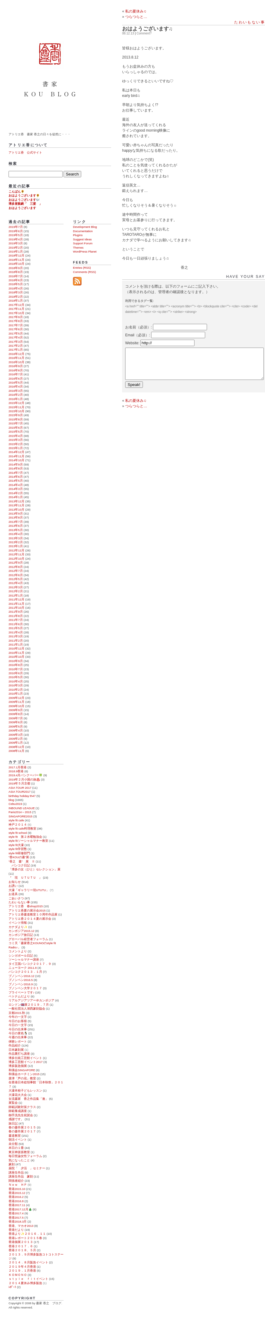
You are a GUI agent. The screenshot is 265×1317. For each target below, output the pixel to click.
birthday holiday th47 (22, 796)
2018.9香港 (16, 771)
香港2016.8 (16, 1201)
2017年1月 (16, 349)
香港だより (16, 1229)
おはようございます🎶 (24, 199)
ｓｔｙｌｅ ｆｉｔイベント (28, 1278)
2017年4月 (16, 337)
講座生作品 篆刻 (21, 1176)
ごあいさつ (16, 898)
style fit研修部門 (19, 853)
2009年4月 (16, 730)
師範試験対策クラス (22, 1107)
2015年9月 (16, 415)
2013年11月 (16, 505)
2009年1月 (16, 742)
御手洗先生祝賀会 (21, 1115)
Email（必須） (137, 335)
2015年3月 (16, 439)
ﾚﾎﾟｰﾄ (12, 1287)
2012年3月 (16, 587)
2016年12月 (16, 354)
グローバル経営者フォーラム (28, 939)
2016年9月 (16, 366)
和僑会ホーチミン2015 (24, 1074)
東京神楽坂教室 (19, 1152)
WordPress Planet (84, 251)
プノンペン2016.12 (21, 976)
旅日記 (13, 1123)
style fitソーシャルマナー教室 (28, 840)
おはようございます (22, 208)
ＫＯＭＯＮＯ (18, 1274)
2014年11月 (16, 456)
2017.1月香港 (18, 767)
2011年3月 (16, 636)
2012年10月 (16, 558)
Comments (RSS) (84, 272)
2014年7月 (16, 472)
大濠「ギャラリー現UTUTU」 (29, 890)
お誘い (13, 885)
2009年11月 (16, 701)
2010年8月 (16, 665)
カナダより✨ (18, 927)
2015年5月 (16, 431)
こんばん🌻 (16, 191)
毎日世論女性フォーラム (25, 1156)
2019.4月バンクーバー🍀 (25, 775)
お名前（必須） (138, 327)
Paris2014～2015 (20, 812)
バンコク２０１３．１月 (25, 971)
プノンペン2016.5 (21, 980)
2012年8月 (16, 566)
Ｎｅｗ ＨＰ (18, 1184)
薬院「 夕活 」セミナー (27, 1168)
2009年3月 (16, 734)
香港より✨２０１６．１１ (27, 1233)
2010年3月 (16, 685)
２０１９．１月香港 (22, 1270)
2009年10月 (16, 706)
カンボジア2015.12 (21, 931)
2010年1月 (16, 693)
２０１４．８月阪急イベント (28, 1262)
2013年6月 (16, 525)
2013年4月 (16, 534)
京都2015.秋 (17, 1012)
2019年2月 (16, 247)
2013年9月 (16, 513)
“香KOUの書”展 (19, 857)
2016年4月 (16, 386)
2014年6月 (16, 476)
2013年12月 (16, 501)
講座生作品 (16, 1172)
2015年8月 (16, 419)
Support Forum (83, 243)
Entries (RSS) (82, 267)
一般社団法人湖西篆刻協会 (27, 1008)
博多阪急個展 (18, 1065)
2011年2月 (16, 640)
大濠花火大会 (18, 1094)
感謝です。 (16, 1119)
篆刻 (12, 1164)
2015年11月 (16, 407)
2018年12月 (16, 255)
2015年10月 (16, 411)
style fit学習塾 (18, 849)
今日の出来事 (18, 1029)
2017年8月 (16, 321)
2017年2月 (16, 345)
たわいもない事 (249, 22)
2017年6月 (16, 329)
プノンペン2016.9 (21, 984)
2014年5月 (16, 480)
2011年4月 (16, 632)
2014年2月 (16, 493)
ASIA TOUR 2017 (20, 787)
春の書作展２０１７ (22, 1131)
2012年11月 (16, 554)
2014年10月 (16, 460)
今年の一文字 (18, 1016)
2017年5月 (16, 333)
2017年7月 (16, 325)
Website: (132, 343)
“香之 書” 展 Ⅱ (22, 861)
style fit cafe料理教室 (22, 828)
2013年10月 (16, 509)
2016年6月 (16, 378)
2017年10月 (16, 313)
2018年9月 (16, 268)
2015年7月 (16, 423)
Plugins (77, 235)
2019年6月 (16, 231)
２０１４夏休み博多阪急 (25, 1283)
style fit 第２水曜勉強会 (25, 836)
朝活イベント (18, 1139)
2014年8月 (16, 468)
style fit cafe (16, 820)
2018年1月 (16, 300)
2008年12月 (16, 747)
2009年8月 (16, 714)
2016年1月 (16, 399)
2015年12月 (16, 403)
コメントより (18, 951)
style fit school (18, 832)
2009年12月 (16, 697)
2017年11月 (16, 308)
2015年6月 (16, 427)
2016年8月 (16, 370)
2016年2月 (16, 394)
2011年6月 (16, 624)
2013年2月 (16, 542)
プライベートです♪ (21, 992)
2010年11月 (16, 652)
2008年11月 (16, 750)
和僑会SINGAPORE (22, 1070)
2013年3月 (16, 538)
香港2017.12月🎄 (20, 1209)
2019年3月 (16, 243)
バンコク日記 (19, 865)
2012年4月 (16, 583)
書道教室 (15, 1135)
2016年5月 (16, 382)
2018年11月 (16, 259)
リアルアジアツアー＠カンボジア (31, 1000)
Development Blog (85, 226)
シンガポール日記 (21, 955)
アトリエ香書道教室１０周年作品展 (33, 914)
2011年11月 (16, 603)
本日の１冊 (16, 1147)
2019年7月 (16, 226)
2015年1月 (16, 448)
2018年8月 (16, 272)
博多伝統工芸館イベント (25, 1058)
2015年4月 (16, 435)
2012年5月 (16, 579)
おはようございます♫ (147, 28)
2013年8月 (16, 517)
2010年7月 (16, 669)
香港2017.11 (17, 1205)
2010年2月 (16, 689)
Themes (78, 247)
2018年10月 (16, 263)
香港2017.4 (16, 1213)
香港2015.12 (17, 1193)
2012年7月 (16, 570)
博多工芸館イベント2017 (25, 1062)
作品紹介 (15, 1045)
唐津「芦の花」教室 (22, 1078)
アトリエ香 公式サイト (25, 152)
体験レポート (18, 1041)
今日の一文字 (18, 1025)
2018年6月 (16, 280)
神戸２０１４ (18, 824)
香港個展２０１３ (21, 1242)
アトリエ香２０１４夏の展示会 (30, 918)
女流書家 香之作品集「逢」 (28, 1098)
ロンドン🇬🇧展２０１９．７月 (29, 1004)
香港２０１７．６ (21, 1246)
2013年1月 (16, 546)
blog (11, 800)
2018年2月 (16, 296)
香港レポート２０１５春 (25, 1238)
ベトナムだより (19, 996)
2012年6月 (16, 575)
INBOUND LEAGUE (22, 808)
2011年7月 (16, 619)
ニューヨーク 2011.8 (23, 967)
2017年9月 (16, 317)
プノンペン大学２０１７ (25, 988)
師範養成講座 (18, 1111)
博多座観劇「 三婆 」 (25, 203)
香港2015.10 (17, 1189)
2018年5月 (16, 284)
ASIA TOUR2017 (20, 791)
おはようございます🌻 (24, 195)
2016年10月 (16, 362)
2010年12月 (16, 648)
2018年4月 (16, 288)
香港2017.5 (16, 1217)
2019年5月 (16, 235)
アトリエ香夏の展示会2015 (27, 910)
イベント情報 (18, 922)
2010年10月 (16, 656)
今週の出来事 (18, 1037)
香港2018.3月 (18, 1221)
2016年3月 (16, 390)
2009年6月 (16, 722)
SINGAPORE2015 (20, 816)
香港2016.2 (16, 1196)
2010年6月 (16, 673)
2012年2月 (16, 591)
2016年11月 (16, 357)
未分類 (13, 1143)
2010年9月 (16, 661)
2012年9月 (16, 562)
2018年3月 (16, 292)
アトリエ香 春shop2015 (26, 906)
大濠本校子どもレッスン (25, 1090)
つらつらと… (136, 406)
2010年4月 (16, 681)
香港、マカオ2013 (21, 1225)
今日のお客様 (18, 1021)
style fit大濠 (16, 845)
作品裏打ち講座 (19, 1053)
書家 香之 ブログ (51, 64)
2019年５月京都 (19, 783)
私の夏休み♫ (135, 11)
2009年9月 (16, 710)
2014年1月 (16, 497)
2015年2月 (16, 444)
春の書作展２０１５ (22, 1127)
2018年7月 (16, 276)
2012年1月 (16, 595)
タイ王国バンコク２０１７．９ (30, 963)
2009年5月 (16, 726)
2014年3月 (16, 488)
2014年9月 (16, 464)
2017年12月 (16, 304)
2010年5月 (16, 677)
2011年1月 (16, 644)
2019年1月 (16, 251)
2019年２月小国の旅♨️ (24, 779)
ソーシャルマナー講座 (24, 959)
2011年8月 (16, 616)
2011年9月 (16, 611)
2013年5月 (16, 530)
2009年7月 (16, 718)
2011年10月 (16, 607)
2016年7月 (16, 374)
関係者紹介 (16, 1180)
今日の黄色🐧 (18, 1033)
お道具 (13, 894)
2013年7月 (16, 521)
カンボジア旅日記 (21, 934)
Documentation (83, 231)
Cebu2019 (15, 803)
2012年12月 (16, 550)
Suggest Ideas (82, 239)
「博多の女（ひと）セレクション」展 (34, 869)
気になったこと (19, 1160)
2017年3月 (16, 341)
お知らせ (15, 881)
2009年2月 (16, 738)
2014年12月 (16, 452)
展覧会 (13, 1102)
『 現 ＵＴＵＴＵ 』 (25, 877)
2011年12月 (16, 599)
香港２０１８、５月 (22, 1250)
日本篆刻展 (16, 1049)
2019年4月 (16, 239)
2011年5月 (16, 628)
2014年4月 (16, 485)
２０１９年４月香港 (22, 1266)
